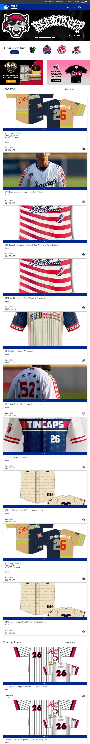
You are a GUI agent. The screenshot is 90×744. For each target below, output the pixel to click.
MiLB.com (69, 2)
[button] (6, 25)
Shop (77, 2)
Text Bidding (49, 2)
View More (70, 89)
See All (14, 52)
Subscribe (59, 2)
